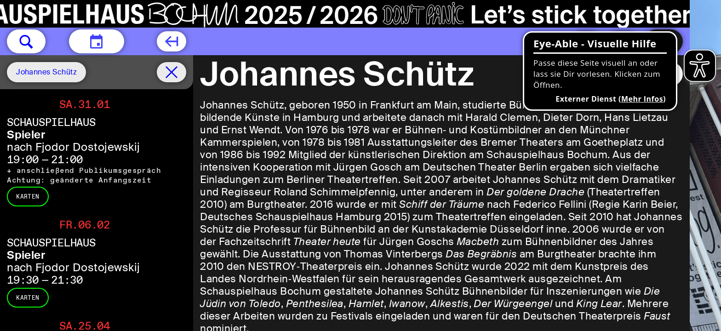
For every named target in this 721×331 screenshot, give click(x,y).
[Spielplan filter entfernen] (171, 72)
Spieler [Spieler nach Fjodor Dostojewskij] (26, 134)
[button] (26, 41)
